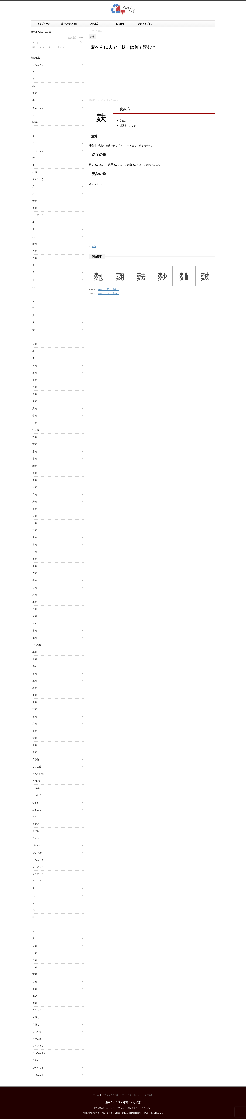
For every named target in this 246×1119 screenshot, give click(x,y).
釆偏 (34, 243)
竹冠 (34, 967)
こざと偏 (36, 766)
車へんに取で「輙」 (108, 289)
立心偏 (35, 759)
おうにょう (38, 215)
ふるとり (36, 809)
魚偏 (34, 752)
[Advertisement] (152, 75)
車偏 (34, 652)
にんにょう (38, 64)
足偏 (34, 537)
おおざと (36, 788)
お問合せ (120, 23)
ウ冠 (34, 945)
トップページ (44, 23)
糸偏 (34, 451)
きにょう (36, 881)
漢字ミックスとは (69, 23)
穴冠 (34, 960)
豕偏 (34, 93)
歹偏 (34, 594)
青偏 (34, 200)
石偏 (34, 573)
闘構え (35, 122)
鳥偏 (34, 688)
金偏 (34, 401)
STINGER (158, 1113)
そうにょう (38, 867)
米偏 (34, 630)
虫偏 (34, 695)
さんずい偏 (38, 773)
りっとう (36, 795)
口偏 (34, 516)
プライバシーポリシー (131, 1095)
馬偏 (34, 666)
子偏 (34, 730)
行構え (35, 172)
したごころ (38, 1074)
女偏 (34, 723)
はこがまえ (38, 1046)
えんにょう (38, 874)
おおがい (36, 781)
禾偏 (34, 465)
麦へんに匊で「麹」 (108, 293)
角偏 (34, 473)
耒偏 (34, 602)
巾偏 (34, 458)
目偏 (34, 523)
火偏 (34, 394)
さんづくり (38, 1010)
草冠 (34, 981)
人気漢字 (94, 23)
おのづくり (38, 150)
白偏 (34, 609)
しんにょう (38, 859)
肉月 (34, 816)
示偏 (34, 738)
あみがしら (38, 1060)
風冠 (34, 996)
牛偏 (34, 659)
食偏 (34, 415)
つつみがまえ (39, 1053)
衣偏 (34, 494)
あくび (35, 838)
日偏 (34, 551)
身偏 (34, 501)
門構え (35, 1024)
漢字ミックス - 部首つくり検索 (123, 1102)
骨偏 (34, 580)
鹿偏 (34, 680)
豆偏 (34, 365)
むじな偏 (36, 645)
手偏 (34, 380)
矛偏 (34, 487)
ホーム (96, 1095)
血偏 (34, 258)
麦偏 (94, 246)
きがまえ (36, 1039)
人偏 (34, 408)
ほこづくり (38, 107)
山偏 (34, 566)
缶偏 (34, 480)
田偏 (34, 559)
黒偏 (34, 251)
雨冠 (34, 974)
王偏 (34, 745)
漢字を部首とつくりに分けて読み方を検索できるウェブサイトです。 (123, 1108)
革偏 (34, 508)
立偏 (34, 437)
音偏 (34, 344)
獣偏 (34, 637)
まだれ (35, 831)
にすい (35, 824)
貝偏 (34, 422)
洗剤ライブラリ (145, 23)
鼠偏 (34, 716)
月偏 (34, 387)
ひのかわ (36, 1031)
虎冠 (34, 1003)
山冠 (34, 988)
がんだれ (36, 845)
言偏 (34, 444)
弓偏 (34, 587)
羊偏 (34, 673)
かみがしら (38, 1067)
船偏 (34, 623)
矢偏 (34, 616)
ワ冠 (34, 953)
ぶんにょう (38, 179)
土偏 (34, 702)
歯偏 (34, 544)
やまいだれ (38, 852)
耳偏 (34, 530)
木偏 (34, 372)
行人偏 (35, 430)
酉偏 (34, 709)
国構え (35, 1017)
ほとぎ (35, 802)
